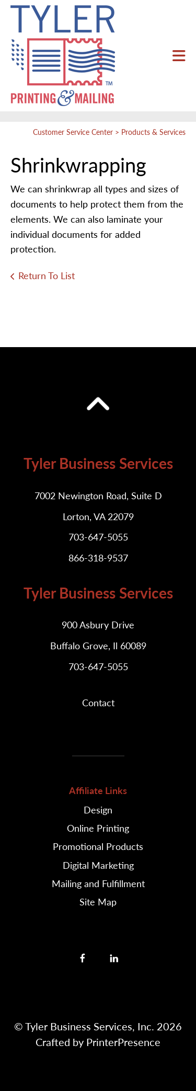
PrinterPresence (123, 1042)
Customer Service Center (73, 132)
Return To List (46, 275)
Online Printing (98, 828)
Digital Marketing (98, 865)
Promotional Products (98, 846)
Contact (98, 702)
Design (98, 810)
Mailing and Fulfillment (98, 883)
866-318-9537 (98, 558)
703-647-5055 (98, 537)
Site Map (98, 902)
